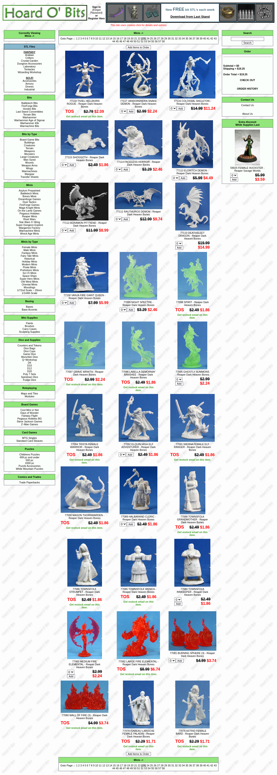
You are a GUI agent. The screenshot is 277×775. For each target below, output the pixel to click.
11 (100, 38)
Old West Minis (29, 281)
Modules (29, 396)
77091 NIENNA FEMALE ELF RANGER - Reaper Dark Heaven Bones (192, 447)
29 (165, 38)
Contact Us (247, 105)
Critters (29, 57)
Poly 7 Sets (29, 374)
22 (139, 38)
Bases (29, 306)
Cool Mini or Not (29, 410)
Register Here (96, 18)
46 (120, 41)
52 (142, 41)
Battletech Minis (29, 193)
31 (172, 38)
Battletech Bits (29, 103)
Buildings (29, 142)
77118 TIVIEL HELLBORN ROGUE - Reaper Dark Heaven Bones (84, 103)
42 (211, 38)
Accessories (29, 80)
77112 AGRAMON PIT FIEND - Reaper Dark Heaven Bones (84, 224)
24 (148, 38)
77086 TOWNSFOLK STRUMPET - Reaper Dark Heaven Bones (84, 592)
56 (156, 41)
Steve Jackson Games (29, 421)
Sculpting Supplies (29, 331)
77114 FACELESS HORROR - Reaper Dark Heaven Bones (138, 163)
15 (114, 38)
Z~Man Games (29, 424)
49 (131, 41)
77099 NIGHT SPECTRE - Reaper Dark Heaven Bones (138, 303)
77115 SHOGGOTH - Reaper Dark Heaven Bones (84, 159)
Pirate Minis (29, 267)
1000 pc (29, 463)
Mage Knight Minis (29, 207)
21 (135, 38)
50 (134, 41)
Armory (29, 83)
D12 (29, 368)
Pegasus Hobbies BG (29, 418)
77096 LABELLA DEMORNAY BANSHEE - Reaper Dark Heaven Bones (138, 374)
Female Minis (29, 247)
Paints (29, 323)
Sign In (96, 6)
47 (124, 41)
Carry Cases (29, 328)
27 (158, 38)
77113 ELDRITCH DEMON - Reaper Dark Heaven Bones (192, 172)
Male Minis (29, 250)
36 (190, 38)
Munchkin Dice (29, 356)
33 (179, 38)
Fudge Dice (29, 379)
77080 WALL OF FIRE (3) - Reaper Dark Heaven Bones (84, 717)
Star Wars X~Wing (29, 222)
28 (162, 38)
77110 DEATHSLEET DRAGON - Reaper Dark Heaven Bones (193, 235)
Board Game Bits (29, 139)
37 (193, 38)
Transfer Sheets (29, 176)
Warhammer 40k (29, 123)
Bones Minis (30, 196)
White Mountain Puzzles (29, 468)
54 (149, 41)
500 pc (29, 460)
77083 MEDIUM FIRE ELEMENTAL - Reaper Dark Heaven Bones (84, 664)
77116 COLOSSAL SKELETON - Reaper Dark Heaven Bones (192, 102)
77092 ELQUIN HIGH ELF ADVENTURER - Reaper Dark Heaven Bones (138, 447)
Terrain (29, 148)
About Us (247, 113)
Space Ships (29, 275)
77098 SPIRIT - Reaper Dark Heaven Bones (192, 303)
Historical (29, 258)
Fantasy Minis (29, 252)
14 (110, 38)
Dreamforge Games (29, 199)
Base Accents (29, 309)
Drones (29, 86)
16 (118, 38)
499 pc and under (29, 457)
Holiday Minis (29, 261)
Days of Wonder (29, 412)
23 (143, 38)
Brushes (29, 326)
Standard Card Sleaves (29, 440)
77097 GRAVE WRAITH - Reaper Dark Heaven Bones (85, 373)
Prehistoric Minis (29, 270)
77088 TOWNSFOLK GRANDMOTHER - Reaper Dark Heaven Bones (192, 519)
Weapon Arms (29, 165)
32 (176, 38)
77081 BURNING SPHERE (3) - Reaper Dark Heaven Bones (192, 654)
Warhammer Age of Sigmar (29, 120)
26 (155, 38)
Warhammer (29, 117)
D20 (29, 371)
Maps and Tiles (29, 393)
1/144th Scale (29, 293)
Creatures (29, 145)
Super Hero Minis (29, 278)
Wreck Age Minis (29, 233)
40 (204, 38)
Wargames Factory (29, 227)
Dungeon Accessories (29, 63)
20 (132, 38)
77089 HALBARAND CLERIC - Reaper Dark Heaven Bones (138, 518)
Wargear (29, 174)
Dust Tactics (29, 202)
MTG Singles (29, 438)
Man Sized (29, 159)
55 (152, 41)
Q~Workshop (29, 359)
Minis (28, 35)
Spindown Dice (29, 377)
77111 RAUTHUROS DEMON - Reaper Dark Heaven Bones (138, 213)
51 (138, 41)
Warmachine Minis (29, 230)
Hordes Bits (29, 108)
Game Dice (29, 354)
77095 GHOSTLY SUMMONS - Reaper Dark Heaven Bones (192, 373)
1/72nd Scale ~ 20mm (29, 290)
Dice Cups (29, 351)
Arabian (29, 55)
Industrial (29, 89)
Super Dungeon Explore (29, 225)
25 (151, 38)
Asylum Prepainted (29, 190)
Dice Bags (29, 348)
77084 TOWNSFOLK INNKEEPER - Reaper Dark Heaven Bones (192, 592)
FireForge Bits (29, 105)
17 (121, 38)
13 (107, 38)
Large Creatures (29, 156)
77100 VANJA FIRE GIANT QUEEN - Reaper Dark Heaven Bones (85, 297)
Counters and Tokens (29, 345)
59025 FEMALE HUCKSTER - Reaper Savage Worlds (247, 169)
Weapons (29, 151)
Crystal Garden (29, 60)
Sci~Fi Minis (30, 273)
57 (159, 41)
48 (128, 41)
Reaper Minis (29, 216)
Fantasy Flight (29, 415)
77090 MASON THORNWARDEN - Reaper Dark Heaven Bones (84, 516)
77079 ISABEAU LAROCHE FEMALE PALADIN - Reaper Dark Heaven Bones (139, 733)
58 (163, 41)
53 (145, 41)
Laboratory (29, 66)
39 (201, 38)
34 (183, 38)
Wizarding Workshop (29, 72)
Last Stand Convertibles (29, 111)
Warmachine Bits (29, 126)
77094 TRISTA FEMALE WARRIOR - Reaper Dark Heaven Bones (84, 447)
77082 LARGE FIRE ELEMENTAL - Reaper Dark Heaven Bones (138, 663)
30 (169, 38)
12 (103, 38)
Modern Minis (29, 264)
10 (96, 38)
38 (197, 38)
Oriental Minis (29, 284)
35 (187, 38)
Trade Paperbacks (29, 482)
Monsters (29, 154)
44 (113, 41)
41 (208, 38)
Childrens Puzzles (29, 454)
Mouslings (29, 287)
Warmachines (29, 171)
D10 (29, 365)
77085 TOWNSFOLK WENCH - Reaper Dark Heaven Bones (138, 590)
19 (128, 38)
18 (124, 38)
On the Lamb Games (29, 210)
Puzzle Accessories (30, 465)
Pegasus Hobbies (30, 213)
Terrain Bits (29, 114)
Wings (29, 168)
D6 (29, 362)
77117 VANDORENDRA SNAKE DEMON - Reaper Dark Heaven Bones (138, 103)
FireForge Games (30, 204)
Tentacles (29, 69)
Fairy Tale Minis (29, 255)
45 (117, 41)
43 (215, 38)
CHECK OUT (247, 80)
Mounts (29, 162)
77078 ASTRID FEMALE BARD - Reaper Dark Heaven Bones (192, 733)
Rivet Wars (29, 219)
